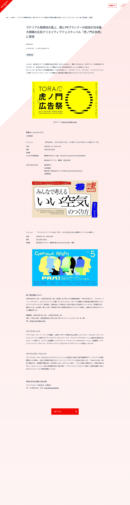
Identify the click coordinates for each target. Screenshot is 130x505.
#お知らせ (30, 55)
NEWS (13, 17)
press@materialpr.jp (51, 388)
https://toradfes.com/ (69, 122)
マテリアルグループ (43, 48)
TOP (7, 17)
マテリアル (30, 48)
